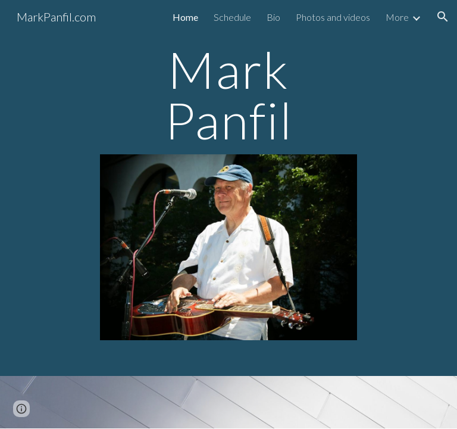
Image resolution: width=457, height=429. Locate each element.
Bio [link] (273, 17)
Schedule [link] (232, 17)
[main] (228, 95)
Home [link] (185, 17)
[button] (442, 16)
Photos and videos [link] (333, 17)
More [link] (397, 17)
